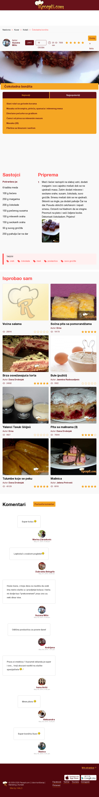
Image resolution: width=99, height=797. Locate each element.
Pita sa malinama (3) (74, 411)
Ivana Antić (42, 687)
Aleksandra (49, 719)
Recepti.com (49, 5)
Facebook (57, 782)
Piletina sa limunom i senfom (20, 128)
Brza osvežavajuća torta (26, 360)
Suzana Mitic (16, 43)
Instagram (85, 782)
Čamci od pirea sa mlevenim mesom (24, 118)
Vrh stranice (88, 767)
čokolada (25, 261)
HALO (19, 788)
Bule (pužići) (74, 360)
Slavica (42, 751)
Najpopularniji (73, 95)
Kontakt (21, 785)
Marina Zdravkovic (41, 539)
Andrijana (50, 647)
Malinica (74, 463)
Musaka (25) (12, 123)
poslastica (52, 261)
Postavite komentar (44, 504)
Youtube (75, 782)
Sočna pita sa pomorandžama (74, 308)
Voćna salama (26, 308)
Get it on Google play (88, 777)
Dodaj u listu (92, 39)
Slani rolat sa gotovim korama (21, 103)
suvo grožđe (70, 261)
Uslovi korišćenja (37, 782)
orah (12, 261)
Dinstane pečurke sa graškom (21, 113)
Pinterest (56, 785)
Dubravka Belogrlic (45, 571)
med (39, 261)
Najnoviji (26, 95)
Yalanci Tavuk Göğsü (26, 411)
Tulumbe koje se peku (26, 463)
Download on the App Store (72, 777)
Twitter (66, 782)
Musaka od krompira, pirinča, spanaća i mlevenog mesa (34, 108)
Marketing (12, 785)
